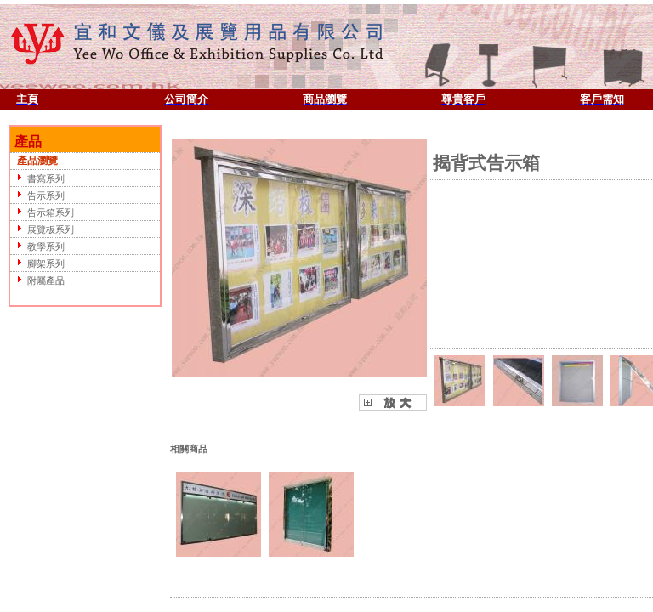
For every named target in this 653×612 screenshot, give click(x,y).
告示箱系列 (42, 212)
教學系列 (38, 246)
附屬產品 (38, 280)
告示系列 (38, 195)
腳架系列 (38, 263)
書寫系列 (38, 178)
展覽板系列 (42, 229)
